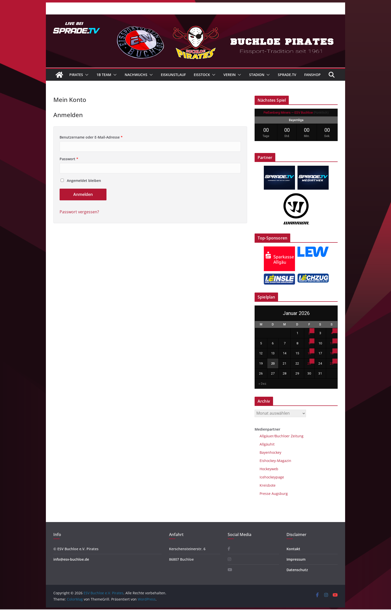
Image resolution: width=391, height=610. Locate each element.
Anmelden (83, 194)
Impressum (296, 559)
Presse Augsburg (274, 493)
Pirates (76, 74)
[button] (86, 74)
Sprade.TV (287, 74)
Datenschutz (297, 569)
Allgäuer (267, 436)
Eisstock (202, 74)
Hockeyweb (269, 468)
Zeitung (296, 436)
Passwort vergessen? (79, 212)
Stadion (256, 74)
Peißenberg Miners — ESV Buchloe (288, 112)
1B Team (104, 74)
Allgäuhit (267, 444)
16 (309, 353)
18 (331, 353)
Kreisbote (268, 485)
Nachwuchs (136, 74)
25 (331, 363)
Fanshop (312, 74)
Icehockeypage (272, 477)
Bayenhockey (270, 452)
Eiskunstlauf (173, 74)
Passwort (69, 158)
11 (331, 343)
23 (309, 363)
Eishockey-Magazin (275, 460)
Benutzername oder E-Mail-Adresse (91, 137)
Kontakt (293, 548)
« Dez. (263, 383)
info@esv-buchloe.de (71, 559)
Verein (229, 74)
